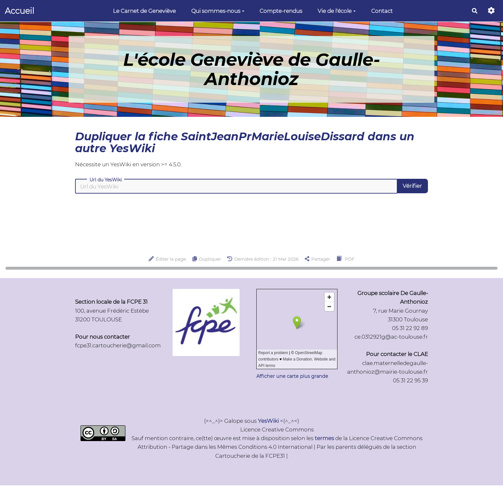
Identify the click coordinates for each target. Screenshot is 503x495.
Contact (382, 11)
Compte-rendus (281, 11)
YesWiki (268, 421)
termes (324, 438)
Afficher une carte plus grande (292, 376)
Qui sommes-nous (217, 11)
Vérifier (412, 186)
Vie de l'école (337, 11)
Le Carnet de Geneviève (144, 11)
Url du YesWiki (106, 180)
